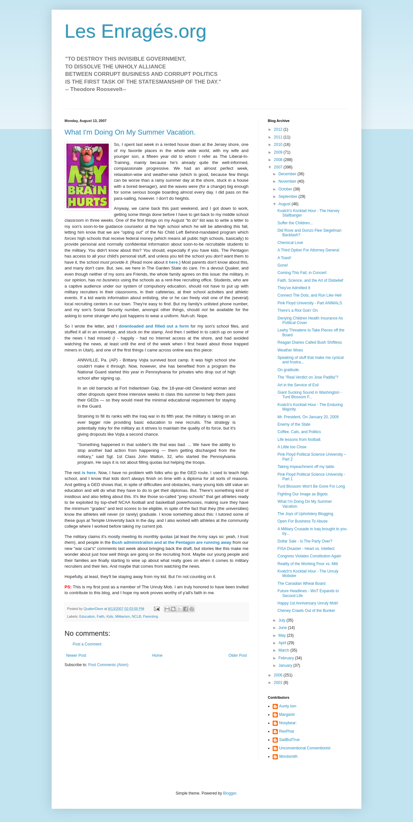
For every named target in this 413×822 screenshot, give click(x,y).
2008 (279, 159)
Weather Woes (290, 350)
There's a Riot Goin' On (297, 310)
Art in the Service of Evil (297, 385)
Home (157, 655)
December (287, 174)
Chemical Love (290, 242)
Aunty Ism (287, 706)
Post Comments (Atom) (108, 665)
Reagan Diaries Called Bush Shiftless (309, 342)
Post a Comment (87, 644)
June (283, 627)
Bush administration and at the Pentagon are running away (171, 542)
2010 (279, 144)
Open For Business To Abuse (302, 521)
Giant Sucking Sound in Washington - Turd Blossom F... (309, 394)
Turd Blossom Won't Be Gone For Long (311, 486)
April (282, 643)
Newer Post (76, 655)
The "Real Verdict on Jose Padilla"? (307, 377)
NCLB (136, 616)
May (282, 635)
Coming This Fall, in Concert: (302, 272)
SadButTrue (289, 739)
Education (87, 616)
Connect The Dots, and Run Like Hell (309, 295)
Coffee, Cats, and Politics (299, 432)
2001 (279, 682)
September (288, 196)
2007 (279, 167)
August (285, 204)
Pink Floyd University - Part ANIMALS (309, 303)
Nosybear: (288, 723)
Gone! (282, 265)
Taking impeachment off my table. (306, 466)
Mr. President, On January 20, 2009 (307, 417)
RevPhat (286, 731)
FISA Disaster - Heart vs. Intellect (306, 548)
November (287, 181)
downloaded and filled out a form (154, 326)
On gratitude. (288, 370)
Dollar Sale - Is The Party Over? (304, 541)
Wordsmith (288, 756)
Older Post (237, 655)
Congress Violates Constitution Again (309, 556)
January (285, 665)
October (285, 189)
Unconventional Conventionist (304, 748)
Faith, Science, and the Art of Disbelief (310, 280)
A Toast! (284, 258)
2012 (279, 129)
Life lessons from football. (299, 439)
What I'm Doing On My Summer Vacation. (130, 132)
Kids (109, 616)
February (286, 658)
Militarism (122, 616)
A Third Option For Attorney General (308, 250)
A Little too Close (292, 447)
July (282, 620)
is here (89, 472)
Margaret (287, 714)
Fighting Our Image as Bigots (302, 494)
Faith (101, 616)
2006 (279, 675)
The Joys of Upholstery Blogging (305, 514)
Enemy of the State (293, 424)
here (173, 262)
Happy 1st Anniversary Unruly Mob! (307, 603)
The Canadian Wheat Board (301, 583)
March (284, 650)
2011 (279, 137)
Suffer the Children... (295, 223)
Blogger (229, 793)
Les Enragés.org (135, 31)
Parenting (150, 616)
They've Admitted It (293, 288)
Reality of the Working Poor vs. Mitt (307, 564)
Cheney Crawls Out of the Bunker (306, 610)
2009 (279, 152)
